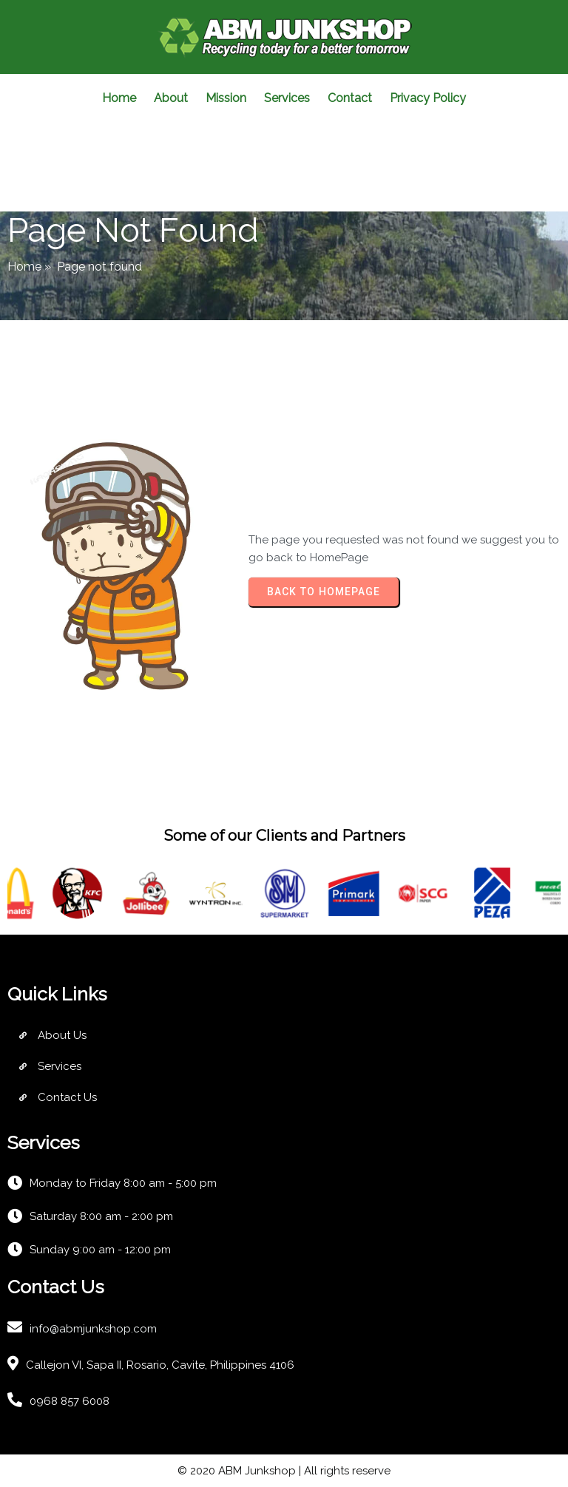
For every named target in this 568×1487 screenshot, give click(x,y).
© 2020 (198, 1470)
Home (24, 267)
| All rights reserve (343, 1470)
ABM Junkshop (257, 1470)
